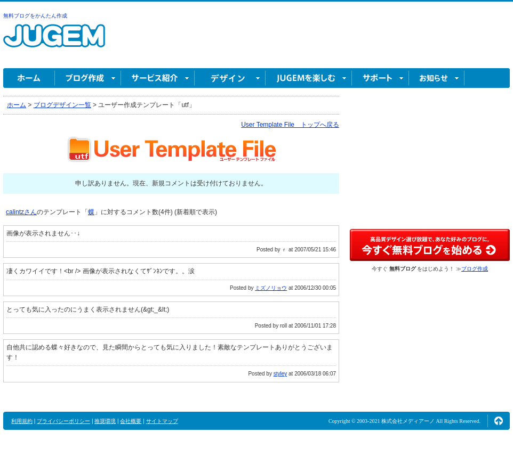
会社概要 (130, 421)
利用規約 (22, 421)
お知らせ (436, 78)
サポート (380, 78)
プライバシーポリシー (63, 421)
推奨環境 (105, 421)
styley (280, 374)
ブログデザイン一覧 (62, 105)
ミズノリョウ (271, 288)
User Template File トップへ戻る (290, 124)
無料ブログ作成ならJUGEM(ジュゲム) (54, 41)
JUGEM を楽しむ (309, 78)
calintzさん (21, 212)
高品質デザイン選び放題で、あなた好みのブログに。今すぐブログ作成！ (430, 245)
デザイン (230, 78)
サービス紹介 (158, 78)
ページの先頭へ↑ (498, 421)
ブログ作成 (88, 78)
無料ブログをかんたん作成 (35, 16)
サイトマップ (162, 421)
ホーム (29, 78)
